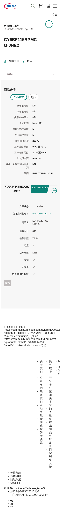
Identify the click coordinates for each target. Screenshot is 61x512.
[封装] (28, 60)
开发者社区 (50, 384)
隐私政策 (15, 479)
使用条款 (15, 472)
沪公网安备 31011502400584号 (29, 494)
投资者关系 (41, 436)
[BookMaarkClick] (55, 15)
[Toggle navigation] (55, 6)
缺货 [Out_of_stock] (7, 283)
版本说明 (15, 476)
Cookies (15, 482)
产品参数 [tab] (19, 97)
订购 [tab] (33, 97)
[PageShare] (52, 15)
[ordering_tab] (30, 190)
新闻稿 (41, 422)
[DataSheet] (13, 60)
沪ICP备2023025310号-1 (24, 491)
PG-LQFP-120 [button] (41, 213)
